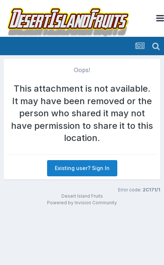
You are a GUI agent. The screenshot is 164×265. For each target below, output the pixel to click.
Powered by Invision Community (82, 202)
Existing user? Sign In (82, 168)
